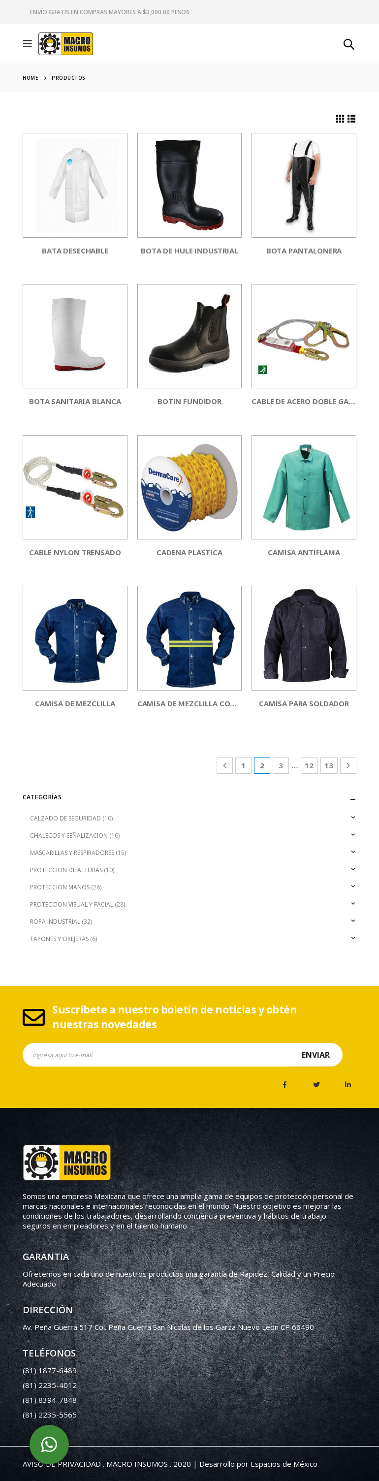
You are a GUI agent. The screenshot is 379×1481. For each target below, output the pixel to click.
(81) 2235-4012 (50, 1385)
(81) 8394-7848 (50, 1400)
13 (328, 765)
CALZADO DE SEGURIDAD (65, 818)
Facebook (285, 1084)
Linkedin (348, 1084)
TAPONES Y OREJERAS (59, 939)
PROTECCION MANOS (60, 887)
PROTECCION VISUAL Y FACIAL (71, 904)
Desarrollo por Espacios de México (258, 1464)
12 (309, 765)
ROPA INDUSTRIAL (55, 921)
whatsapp (49, 1444)
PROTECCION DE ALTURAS (66, 870)
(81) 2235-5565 (50, 1414)
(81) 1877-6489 (50, 1370)
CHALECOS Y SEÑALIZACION (69, 835)
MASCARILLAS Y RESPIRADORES (72, 853)
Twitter (316, 1084)
